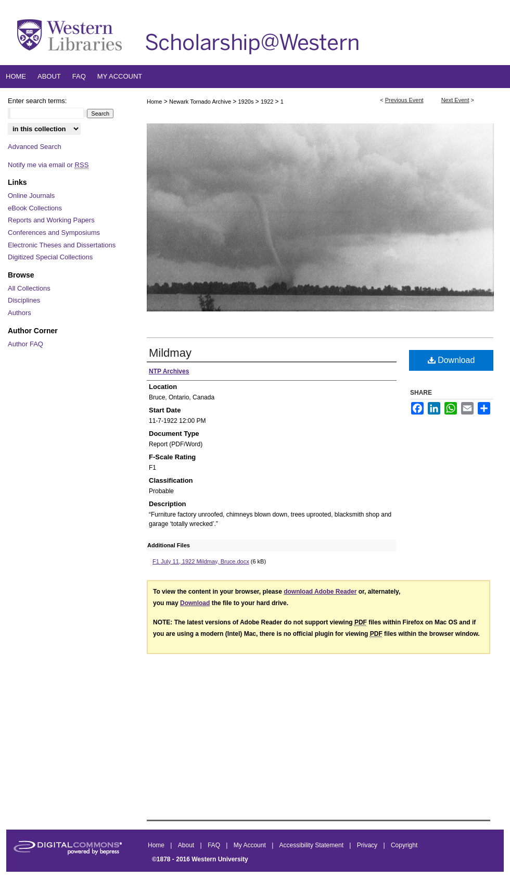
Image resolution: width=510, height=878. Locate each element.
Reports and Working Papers (51, 220)
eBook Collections (35, 208)
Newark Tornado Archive (201, 101)
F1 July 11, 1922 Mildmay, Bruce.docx (200, 561)
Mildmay (170, 352)
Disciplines (24, 300)
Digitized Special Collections (50, 257)
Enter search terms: (37, 101)
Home (154, 101)
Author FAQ (25, 344)
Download (451, 360)
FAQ (215, 845)
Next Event (455, 100)
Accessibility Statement (312, 845)
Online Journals (31, 195)
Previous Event (404, 100)
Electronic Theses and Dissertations (62, 245)
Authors (19, 313)
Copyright (404, 845)
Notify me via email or (48, 165)
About (187, 845)
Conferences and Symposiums (54, 232)
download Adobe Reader (320, 591)
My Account (250, 845)
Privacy (368, 845)
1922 (268, 101)
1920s (247, 101)
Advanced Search (34, 146)
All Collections (29, 288)
